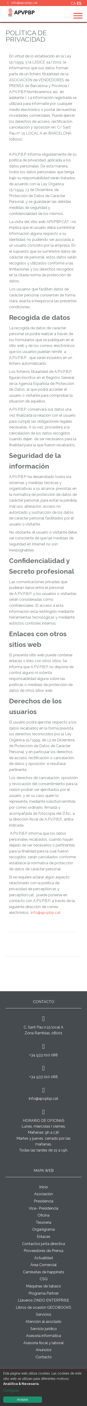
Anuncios (44, 1350)
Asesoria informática (43, 1336)
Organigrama (43, 1229)
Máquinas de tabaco (43, 1286)
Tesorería (43, 1222)
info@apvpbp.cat (24, 3)
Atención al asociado (43, 1321)
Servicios (43, 1314)
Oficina (43, 1215)
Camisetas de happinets (43, 1272)
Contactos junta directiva (43, 1244)
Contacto (43, 1357)
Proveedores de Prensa (43, 1251)
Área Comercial (43, 1265)
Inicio (43, 1187)
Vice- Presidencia (43, 1208)
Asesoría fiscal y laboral (43, 1343)
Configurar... (12, 1390)
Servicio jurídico (43, 1329)
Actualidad (43, 1258)
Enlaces (43, 1236)
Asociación (43, 1194)
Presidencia (43, 1201)
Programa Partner (44, 1293)
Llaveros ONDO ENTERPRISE (43, 1300)
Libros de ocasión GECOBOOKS (43, 1307)
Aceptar (22, 1399)
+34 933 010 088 (43, 1055)
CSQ (44, 1279)
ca (74, 3)
